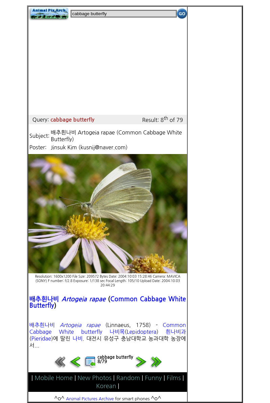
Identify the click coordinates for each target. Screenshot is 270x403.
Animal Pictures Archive (90, 399)
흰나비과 (176, 331)
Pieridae (41, 338)
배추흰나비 (44, 299)
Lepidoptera (141, 331)
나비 (78, 338)
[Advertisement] (107, 67)
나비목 (117, 331)
